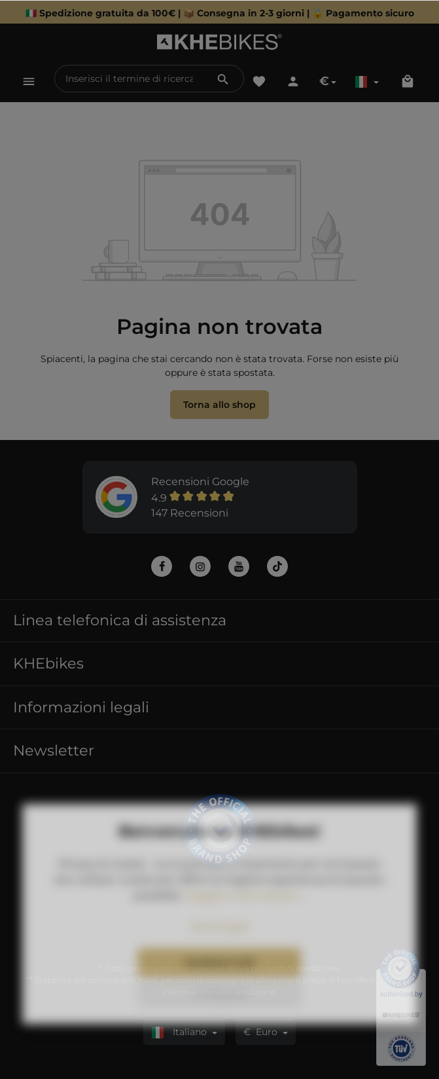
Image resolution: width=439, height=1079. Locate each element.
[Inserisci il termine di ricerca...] (129, 78)
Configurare (219, 1021)
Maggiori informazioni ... (245, 923)
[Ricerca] (223, 78)
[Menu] (29, 81)
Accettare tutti (219, 990)
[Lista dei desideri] (259, 81)
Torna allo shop (219, 405)
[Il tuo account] (293, 81)
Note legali (219, 954)
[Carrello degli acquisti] (407, 81)
